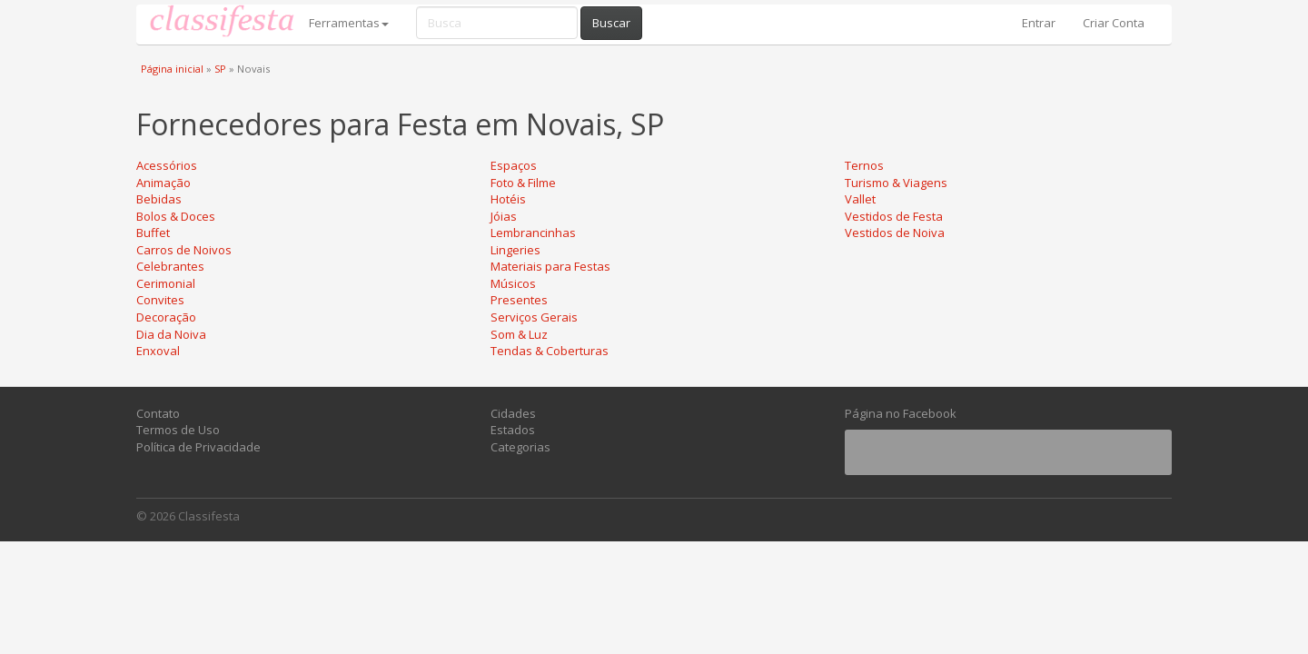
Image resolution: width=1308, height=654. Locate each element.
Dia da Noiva (171, 334)
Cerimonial (165, 283)
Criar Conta (1113, 23)
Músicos (513, 283)
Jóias (503, 216)
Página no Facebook (900, 413)
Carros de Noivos (184, 250)
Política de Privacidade (198, 447)
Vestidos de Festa (894, 216)
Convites (160, 300)
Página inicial (172, 68)
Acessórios (166, 165)
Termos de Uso (178, 429)
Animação (163, 182)
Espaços (513, 165)
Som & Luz (519, 334)
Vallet (860, 199)
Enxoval (158, 350)
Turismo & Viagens (896, 182)
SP (220, 68)
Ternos (864, 165)
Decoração (166, 317)
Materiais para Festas (550, 266)
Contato (158, 413)
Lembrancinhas (533, 232)
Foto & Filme (523, 182)
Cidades (513, 413)
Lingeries (515, 250)
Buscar (611, 23)
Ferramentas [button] (349, 23)
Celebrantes (170, 266)
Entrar (1038, 23)
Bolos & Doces (175, 216)
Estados (512, 429)
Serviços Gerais (534, 317)
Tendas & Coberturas (549, 350)
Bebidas (159, 199)
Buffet (153, 232)
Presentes (519, 300)
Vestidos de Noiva (895, 232)
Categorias (520, 447)
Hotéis (508, 199)
